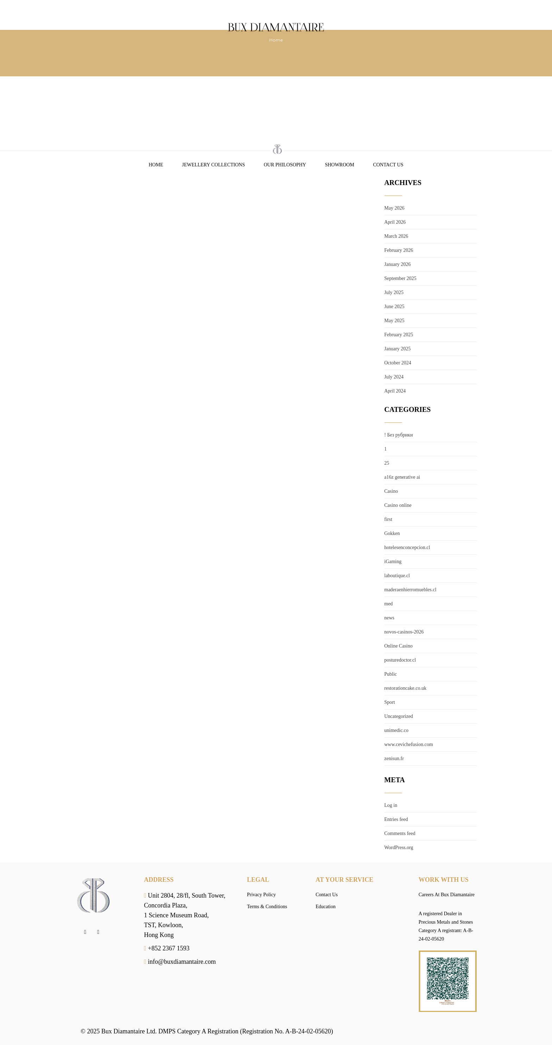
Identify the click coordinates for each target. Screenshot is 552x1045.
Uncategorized (398, 716)
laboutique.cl (397, 575)
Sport (389, 702)
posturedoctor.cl (400, 660)
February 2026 (398, 250)
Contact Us (388, 164)
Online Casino (398, 646)
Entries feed (396, 819)
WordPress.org (398, 847)
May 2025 (394, 320)
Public (390, 674)
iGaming (393, 561)
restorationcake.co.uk (405, 688)
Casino (391, 491)
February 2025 (398, 334)
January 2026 (397, 264)
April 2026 (395, 222)
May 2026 (394, 208)
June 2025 (394, 306)
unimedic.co (396, 730)
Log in (390, 805)
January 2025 (397, 348)
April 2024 (395, 391)
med (388, 603)
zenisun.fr (394, 758)
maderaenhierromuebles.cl (410, 589)
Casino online (398, 505)
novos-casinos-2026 (404, 632)
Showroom (339, 164)
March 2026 (396, 236)
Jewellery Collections (213, 164)
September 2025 (400, 278)
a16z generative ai (402, 477)
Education (326, 906)
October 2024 (398, 362)
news (389, 617)
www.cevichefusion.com (408, 744)
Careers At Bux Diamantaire (447, 894)
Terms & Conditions (267, 906)
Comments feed (399, 833)
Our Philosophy (285, 164)
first (388, 519)
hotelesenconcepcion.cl (407, 547)
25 (386, 463)
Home (156, 164)
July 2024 (394, 377)
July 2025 (394, 292)
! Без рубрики (398, 435)
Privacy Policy (261, 894)
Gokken (392, 533)
